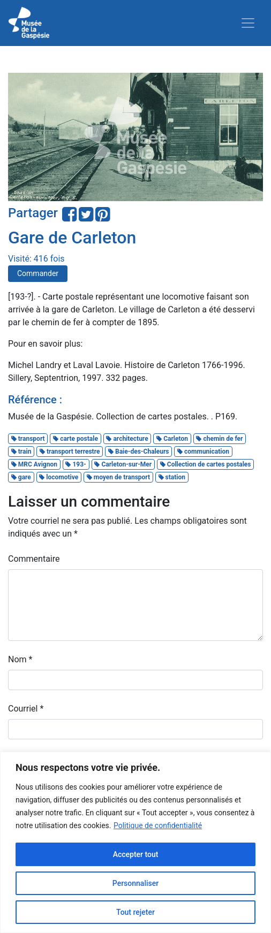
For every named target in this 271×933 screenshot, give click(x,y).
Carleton (172, 438)
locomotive (58, 477)
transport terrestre (70, 451)
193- (75, 464)
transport (28, 438)
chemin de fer (219, 438)
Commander (37, 273)
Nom (20, 659)
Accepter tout (136, 854)
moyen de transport (118, 477)
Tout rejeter (135, 912)
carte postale (75, 438)
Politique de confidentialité (158, 825)
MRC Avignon (34, 464)
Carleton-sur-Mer (123, 464)
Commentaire (34, 559)
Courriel (25, 708)
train (21, 451)
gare (21, 477)
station (172, 477)
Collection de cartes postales (205, 464)
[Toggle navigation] (248, 23)
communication (203, 451)
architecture (127, 438)
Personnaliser (135, 883)
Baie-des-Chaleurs (138, 451)
